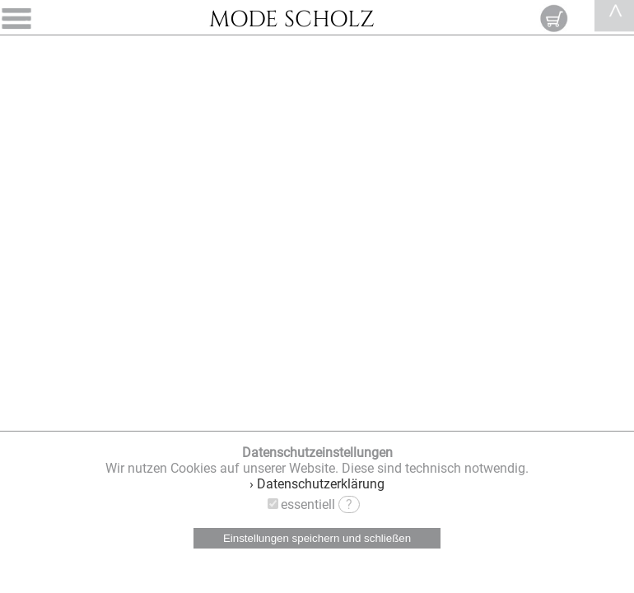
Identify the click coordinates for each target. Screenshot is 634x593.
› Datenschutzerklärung (317, 484)
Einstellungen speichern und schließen (317, 538)
